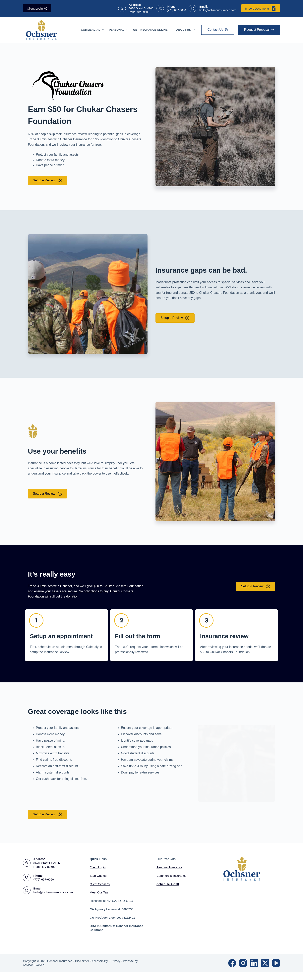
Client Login (37, 8)
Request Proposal (259, 29)
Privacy (115, 961)
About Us (186, 30)
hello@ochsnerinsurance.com (217, 10)
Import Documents (260, 8)
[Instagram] (243, 963)
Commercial (93, 30)
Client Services (100, 884)
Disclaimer (82, 961)
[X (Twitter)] (265, 963)
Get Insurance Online (153, 30)
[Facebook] (232, 963)
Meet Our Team (100, 892)
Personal (119, 30)
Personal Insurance (169, 867)
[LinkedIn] (254, 963)
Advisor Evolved (33, 965)
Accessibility (99, 961)
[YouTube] (276, 963)
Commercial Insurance (171, 875)
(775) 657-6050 (176, 10)
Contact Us (218, 29)
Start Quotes (98, 875)
